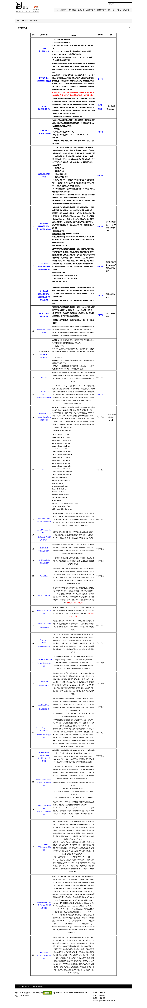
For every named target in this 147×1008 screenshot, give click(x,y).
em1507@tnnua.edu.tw (107, 1000)
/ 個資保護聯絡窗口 (38, 986)
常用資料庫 (33, 20)
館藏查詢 (63, 10)
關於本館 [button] (111, 10)
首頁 (18, 20)
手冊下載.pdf (100, 377)
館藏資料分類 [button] (90, 10)
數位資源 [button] (81, 10)
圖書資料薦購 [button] (101, 10)
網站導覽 (126, 10)
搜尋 (130, 4)
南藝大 (119, 10)
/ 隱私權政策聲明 (23, 986)
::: (57, 10)
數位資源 (25, 20)
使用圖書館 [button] (72, 10)
